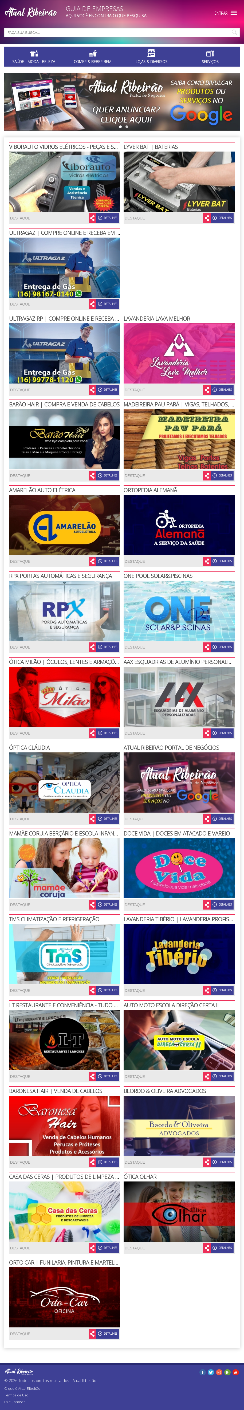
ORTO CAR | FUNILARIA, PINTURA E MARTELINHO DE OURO (80, 1262)
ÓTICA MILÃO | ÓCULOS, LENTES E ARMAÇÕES (65, 662)
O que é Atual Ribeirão (22, 1388)
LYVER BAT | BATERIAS (151, 146)
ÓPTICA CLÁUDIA (29, 747)
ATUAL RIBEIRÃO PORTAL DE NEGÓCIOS (171, 747)
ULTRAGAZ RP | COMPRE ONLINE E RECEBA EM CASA (72, 318)
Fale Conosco (15, 1401)
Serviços (210, 61)
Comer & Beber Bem (92, 61)
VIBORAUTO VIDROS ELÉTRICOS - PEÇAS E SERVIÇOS (72, 146)
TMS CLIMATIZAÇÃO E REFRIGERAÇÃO (54, 919)
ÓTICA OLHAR (140, 1176)
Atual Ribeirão (84, 1380)
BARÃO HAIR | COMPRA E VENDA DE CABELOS (64, 404)
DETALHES (107, 218)
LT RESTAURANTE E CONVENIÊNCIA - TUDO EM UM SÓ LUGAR (83, 1005)
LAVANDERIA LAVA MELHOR (157, 318)
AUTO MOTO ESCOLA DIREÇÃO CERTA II (171, 1005)
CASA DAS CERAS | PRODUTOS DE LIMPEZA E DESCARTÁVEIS (82, 1176)
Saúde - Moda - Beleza (33, 61)
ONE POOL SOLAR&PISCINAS (158, 576)
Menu (233, 13)
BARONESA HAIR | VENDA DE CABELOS (55, 1091)
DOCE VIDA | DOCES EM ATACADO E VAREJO (177, 833)
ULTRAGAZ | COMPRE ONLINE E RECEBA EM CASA (69, 233)
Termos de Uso (16, 1395)
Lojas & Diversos (151, 61)
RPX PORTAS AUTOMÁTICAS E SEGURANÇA (60, 576)
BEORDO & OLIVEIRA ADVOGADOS (165, 1091)
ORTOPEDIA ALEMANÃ (150, 490)
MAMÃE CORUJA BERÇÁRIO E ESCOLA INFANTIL (65, 833)
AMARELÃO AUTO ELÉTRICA (42, 490)
